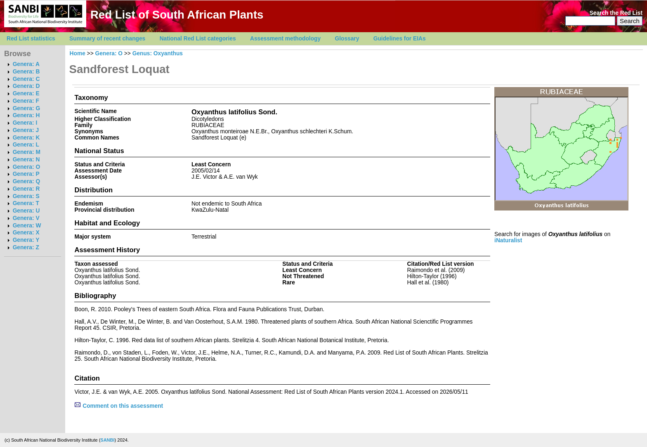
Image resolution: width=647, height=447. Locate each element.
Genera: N (26, 159)
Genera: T (26, 203)
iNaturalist (508, 240)
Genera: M (26, 152)
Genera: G (26, 108)
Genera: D (26, 86)
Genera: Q (26, 181)
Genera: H (26, 115)
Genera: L (26, 145)
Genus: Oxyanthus (157, 53)
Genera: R (26, 189)
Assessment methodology (285, 38)
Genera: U (26, 211)
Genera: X (26, 232)
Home (77, 53)
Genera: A (26, 64)
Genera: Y (26, 240)
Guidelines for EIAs (399, 38)
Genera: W (27, 225)
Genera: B (26, 72)
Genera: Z (26, 247)
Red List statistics (31, 38)
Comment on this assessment (118, 406)
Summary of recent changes (107, 38)
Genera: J (26, 130)
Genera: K (26, 138)
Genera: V (26, 218)
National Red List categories (198, 38)
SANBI (107, 440)
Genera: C (26, 79)
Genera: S (26, 196)
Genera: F (26, 101)
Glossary (347, 38)
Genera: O (26, 167)
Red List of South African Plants (176, 14)
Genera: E (26, 93)
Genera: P (26, 174)
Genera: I (25, 123)
